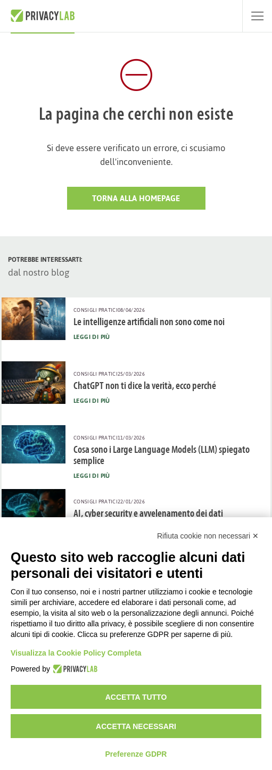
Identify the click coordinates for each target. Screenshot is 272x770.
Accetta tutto (136, 697)
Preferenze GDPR (136, 754)
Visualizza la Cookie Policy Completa (76, 653)
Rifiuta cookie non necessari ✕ (208, 536)
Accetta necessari (136, 726)
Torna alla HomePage (136, 198)
